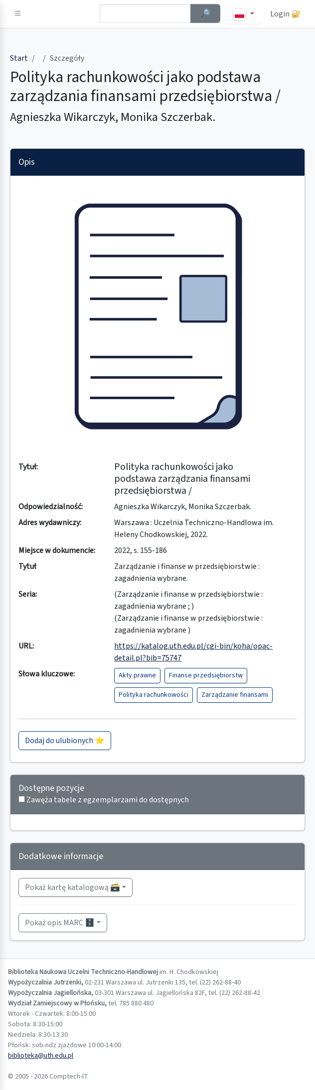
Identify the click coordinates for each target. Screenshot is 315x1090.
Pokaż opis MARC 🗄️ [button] (60, 922)
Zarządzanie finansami (234, 695)
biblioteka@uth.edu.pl (40, 1056)
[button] (18, 14)
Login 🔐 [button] (285, 13)
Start (19, 58)
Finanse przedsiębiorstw (206, 675)
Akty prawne (137, 675)
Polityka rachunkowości (153, 695)
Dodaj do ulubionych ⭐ (65, 740)
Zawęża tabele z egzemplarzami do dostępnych (107, 799)
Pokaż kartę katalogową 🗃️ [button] (72, 887)
